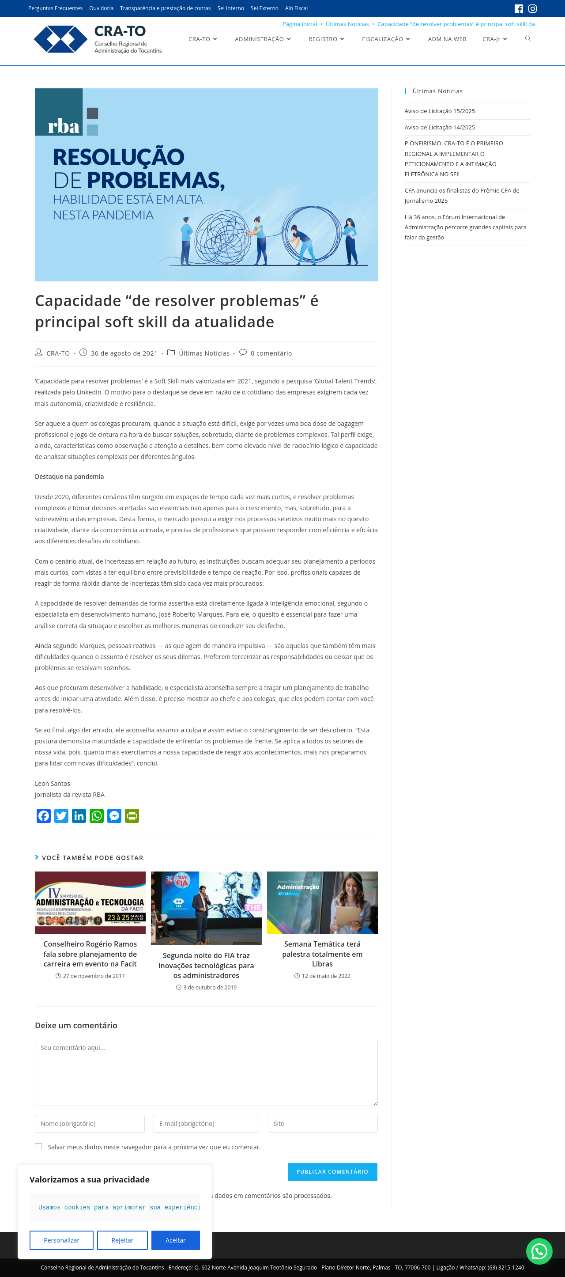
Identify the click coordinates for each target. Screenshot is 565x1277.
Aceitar (175, 1240)
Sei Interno (230, 8)
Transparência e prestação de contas (165, 8)
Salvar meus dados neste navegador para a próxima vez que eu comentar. (154, 1147)
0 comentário (271, 353)
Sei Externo (265, 8)
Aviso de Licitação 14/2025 (440, 127)
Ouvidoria (101, 8)
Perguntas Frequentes (55, 8)
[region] (115, 1212)
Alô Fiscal (296, 8)
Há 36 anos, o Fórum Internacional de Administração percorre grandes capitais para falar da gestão (466, 227)
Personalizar (61, 1240)
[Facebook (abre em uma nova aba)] (519, 9)
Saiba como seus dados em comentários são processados (248, 1195)
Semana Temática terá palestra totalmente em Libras (322, 954)
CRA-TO (58, 353)
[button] (539, 1251)
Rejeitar (123, 1240)
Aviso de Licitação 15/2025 (440, 111)
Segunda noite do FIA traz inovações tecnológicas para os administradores (206, 965)
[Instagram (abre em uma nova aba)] (531, 9)
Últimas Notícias (204, 353)
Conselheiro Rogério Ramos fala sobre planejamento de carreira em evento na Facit (90, 954)
